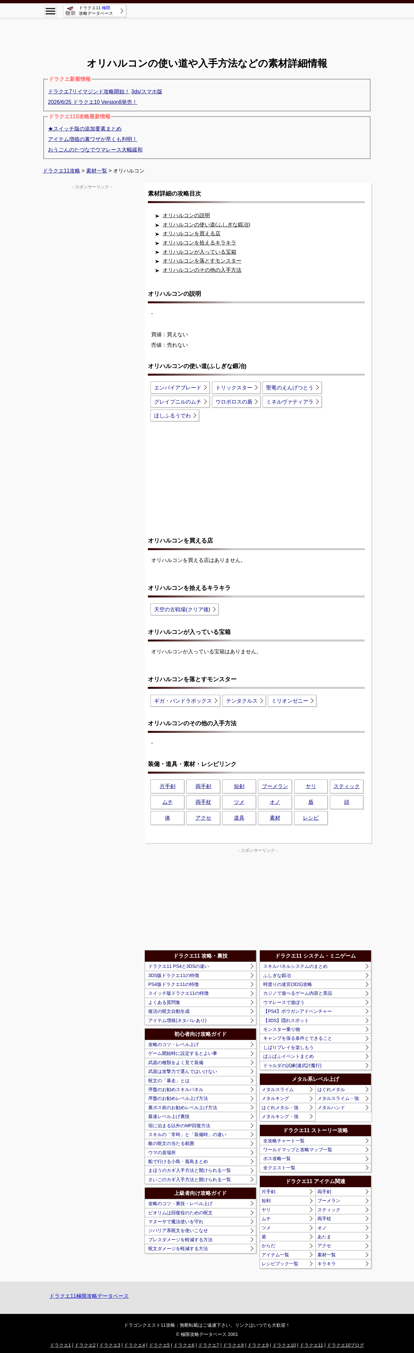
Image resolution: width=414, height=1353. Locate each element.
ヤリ (311, 786)
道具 (239, 818)
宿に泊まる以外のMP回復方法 (179, 1125)
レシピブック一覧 (280, 1263)
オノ (275, 802)
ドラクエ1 (60, 1345)
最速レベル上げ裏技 (169, 1116)
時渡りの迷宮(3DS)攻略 (287, 984)
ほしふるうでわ (172, 415)
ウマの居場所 (162, 1152)
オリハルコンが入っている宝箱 (199, 252)
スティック (347, 786)
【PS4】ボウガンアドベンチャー (297, 1011)
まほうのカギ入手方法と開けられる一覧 (189, 1170)
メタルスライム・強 (338, 1098)
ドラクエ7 (208, 1345)
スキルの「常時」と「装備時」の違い (187, 1134)
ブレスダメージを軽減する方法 (180, 1239)
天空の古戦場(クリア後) (182, 609)
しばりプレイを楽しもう (288, 1047)
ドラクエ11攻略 (61, 171)
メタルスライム (278, 1089)
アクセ (203, 818)
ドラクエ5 (159, 1345)
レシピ (311, 818)
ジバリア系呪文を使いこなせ (178, 1230)
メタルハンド (331, 1107)
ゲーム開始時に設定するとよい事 (182, 1053)
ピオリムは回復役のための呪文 (180, 1212)
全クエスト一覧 (279, 1167)
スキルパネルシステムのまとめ (295, 966)
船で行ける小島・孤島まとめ (178, 1161)
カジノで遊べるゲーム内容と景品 (297, 993)
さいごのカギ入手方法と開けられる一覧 (189, 1179)
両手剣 (203, 786)
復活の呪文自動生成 (169, 1011)
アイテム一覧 (275, 1254)
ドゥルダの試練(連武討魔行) (292, 1065)
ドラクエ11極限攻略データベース (89, 1296)
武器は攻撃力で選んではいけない (182, 1071)
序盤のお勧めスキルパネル (175, 1089)
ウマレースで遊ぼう (284, 1002)
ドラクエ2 (85, 1345)
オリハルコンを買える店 (191, 233)
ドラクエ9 (257, 1345)
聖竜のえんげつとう (289, 387)
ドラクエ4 (134, 1345)
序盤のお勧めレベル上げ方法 (178, 1098)
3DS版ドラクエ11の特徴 (173, 975)
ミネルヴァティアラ (289, 402)
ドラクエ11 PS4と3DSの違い (178, 966)
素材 (275, 818)
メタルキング (275, 1098)
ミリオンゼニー (289, 701)
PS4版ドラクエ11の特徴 (173, 984)
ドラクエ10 (284, 1345)
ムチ (167, 802)
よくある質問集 (164, 1002)
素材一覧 (326, 1254)
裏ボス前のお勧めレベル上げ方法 (182, 1107)
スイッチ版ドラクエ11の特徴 (178, 993)
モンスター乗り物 (281, 1029)
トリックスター (234, 387)
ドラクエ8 (233, 1345)
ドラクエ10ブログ (345, 1345)
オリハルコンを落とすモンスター (202, 261)
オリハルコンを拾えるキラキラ (199, 242)
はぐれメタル (331, 1089)
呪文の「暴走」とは (169, 1080)
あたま (324, 1236)
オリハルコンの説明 (186, 215)
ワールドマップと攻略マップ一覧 (297, 1149)
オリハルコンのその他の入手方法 (202, 270)
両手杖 (203, 802)
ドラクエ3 (109, 1345)
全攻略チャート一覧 (284, 1140)
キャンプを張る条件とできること (297, 1038)
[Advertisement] (207, 33)
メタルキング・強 (280, 1116)
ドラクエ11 (311, 1345)
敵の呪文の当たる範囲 (171, 1143)
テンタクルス (242, 701)
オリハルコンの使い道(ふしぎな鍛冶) (206, 224)
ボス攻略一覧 (277, 1158)
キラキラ (326, 1263)
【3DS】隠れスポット (286, 1020)
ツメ (239, 802)
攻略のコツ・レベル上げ (173, 1044)
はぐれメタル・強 (280, 1107)
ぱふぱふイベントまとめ (288, 1056)
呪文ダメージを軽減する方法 (178, 1248)
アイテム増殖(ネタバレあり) (177, 1020)
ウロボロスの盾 (234, 402)
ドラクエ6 (184, 1345)
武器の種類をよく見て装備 (175, 1062)
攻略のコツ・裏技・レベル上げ (180, 1203)
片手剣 (167, 786)
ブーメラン (275, 786)
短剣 (239, 786)
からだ (268, 1245)
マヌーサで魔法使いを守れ (175, 1221)
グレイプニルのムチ (177, 402)
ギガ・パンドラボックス (183, 701)
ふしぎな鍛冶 (277, 975)
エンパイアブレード (177, 387)
